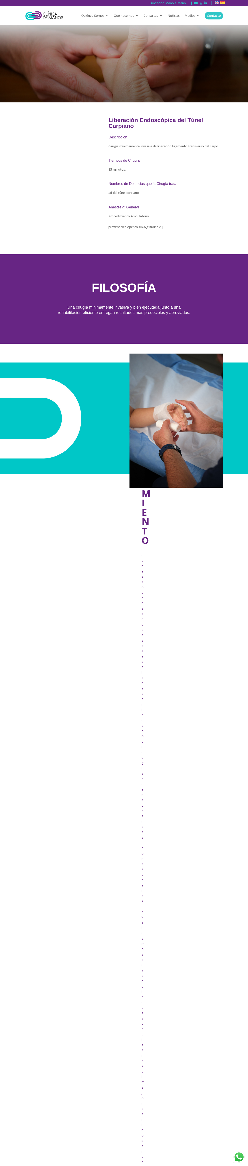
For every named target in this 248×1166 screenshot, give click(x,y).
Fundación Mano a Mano (167, 3)
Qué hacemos (124, 15)
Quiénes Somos (92, 15)
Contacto (214, 15)
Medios (190, 15)
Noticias (174, 15)
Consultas (151, 15)
